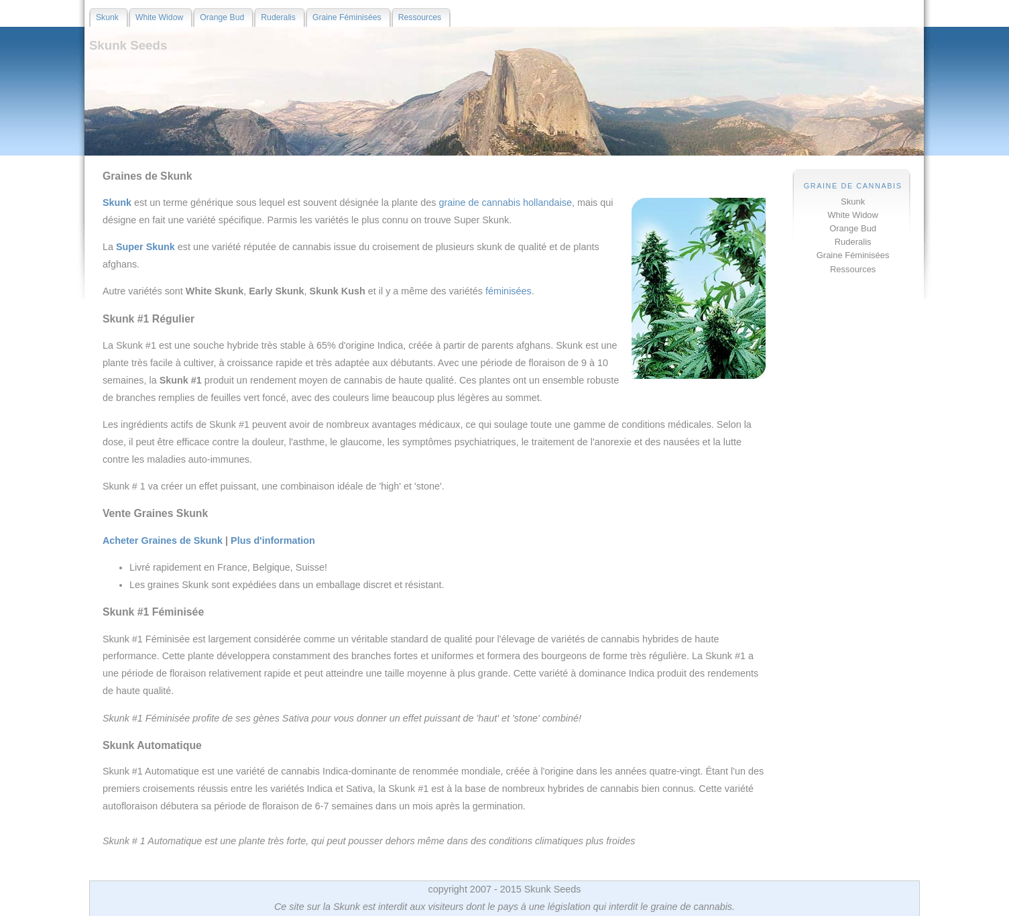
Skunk (853, 201)
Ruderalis (853, 242)
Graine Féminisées (853, 255)
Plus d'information (273, 540)
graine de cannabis (480, 202)
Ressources (853, 269)
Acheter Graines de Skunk (163, 540)
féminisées (508, 291)
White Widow (852, 215)
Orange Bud (852, 228)
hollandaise (547, 202)
